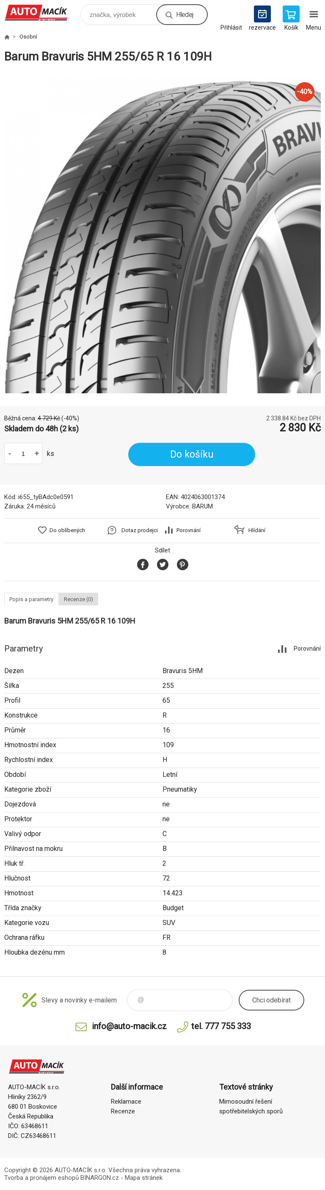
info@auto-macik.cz (129, 1026)
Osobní (28, 36)
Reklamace (126, 1101)
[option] (162, 235)
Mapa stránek (143, 1178)
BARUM (202, 506)
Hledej (184, 15)
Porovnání (188, 530)
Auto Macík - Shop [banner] (41, 12)
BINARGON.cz (99, 1178)
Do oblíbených (67, 530)
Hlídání (256, 530)
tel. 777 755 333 (221, 1026)
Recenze (123, 1111)
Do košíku (192, 454)
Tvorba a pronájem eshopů (41, 1178)
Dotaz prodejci (139, 530)
